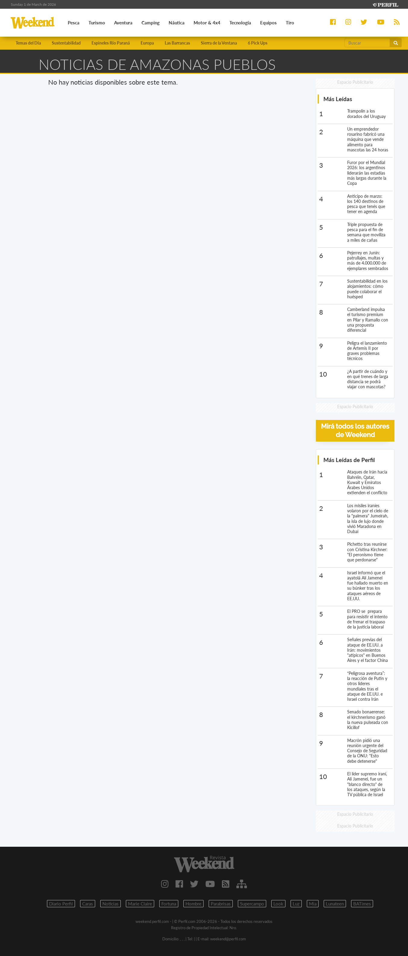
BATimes (362, 903)
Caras (87, 903)
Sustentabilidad (66, 42)
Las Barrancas (177, 42)
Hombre (193, 903)
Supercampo (252, 903)
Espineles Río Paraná (111, 42)
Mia (312, 903)
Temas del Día (28, 42)
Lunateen (335, 903)
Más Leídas (337, 98)
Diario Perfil (61, 903)
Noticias (110, 903)
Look (278, 903)
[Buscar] (367, 42)
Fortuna (168, 903)
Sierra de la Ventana (219, 42)
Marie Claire (140, 903)
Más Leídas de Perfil (349, 459)
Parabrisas (221, 903)
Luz (296, 903)
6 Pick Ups (257, 42)
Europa (147, 42)
